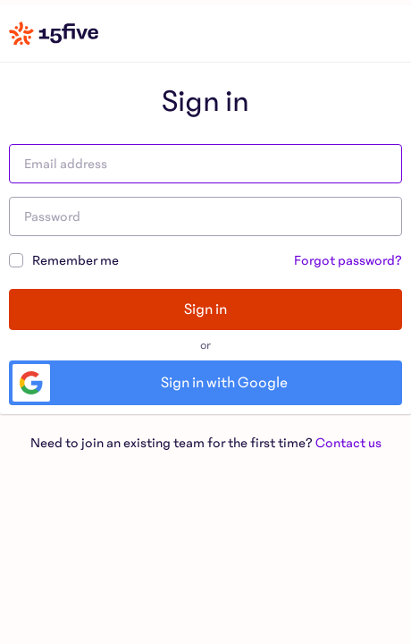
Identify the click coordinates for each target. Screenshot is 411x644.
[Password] (205, 216)
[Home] (53, 33)
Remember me (64, 259)
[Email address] (205, 163)
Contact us (348, 443)
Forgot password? (348, 260)
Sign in (205, 309)
